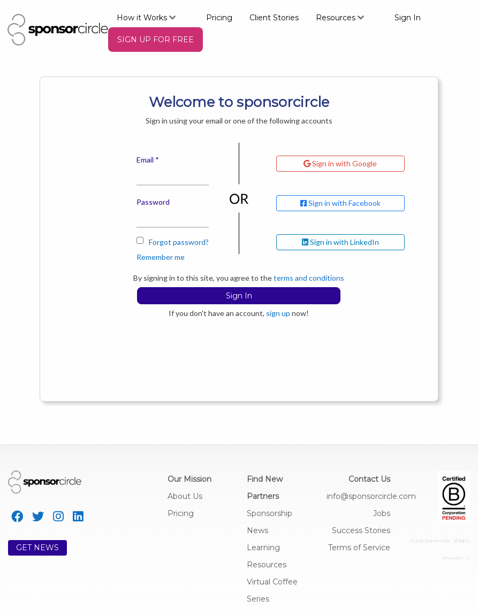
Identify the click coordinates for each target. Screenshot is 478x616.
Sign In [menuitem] (407, 17)
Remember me (160, 249)
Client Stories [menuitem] (274, 17)
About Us (185, 496)
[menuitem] (153, 17)
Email (145, 159)
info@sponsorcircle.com (371, 496)
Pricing (181, 513)
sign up (278, 313)
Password (153, 201)
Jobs (381, 513)
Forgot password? (179, 242)
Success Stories (361, 530)
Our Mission (189, 479)
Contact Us (369, 479)
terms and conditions (309, 277)
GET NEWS (37, 547)
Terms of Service (359, 547)
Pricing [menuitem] (219, 17)
